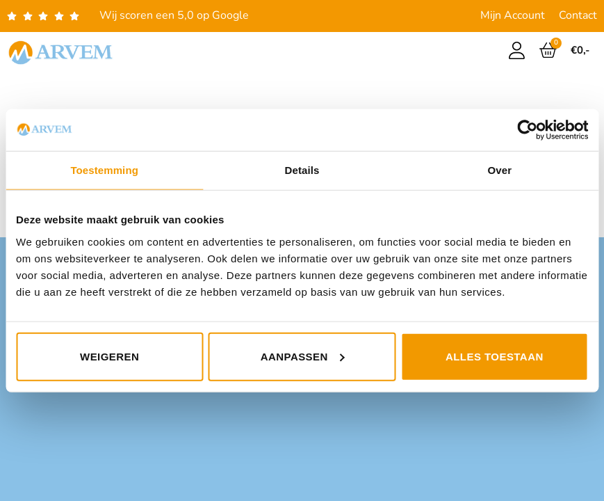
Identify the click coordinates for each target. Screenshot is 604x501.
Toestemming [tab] (104, 170)
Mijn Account (512, 15)
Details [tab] (302, 170)
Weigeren (109, 356)
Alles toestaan (495, 356)
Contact (578, 15)
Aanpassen (303, 356)
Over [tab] (500, 170)
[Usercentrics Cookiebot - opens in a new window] (527, 130)
